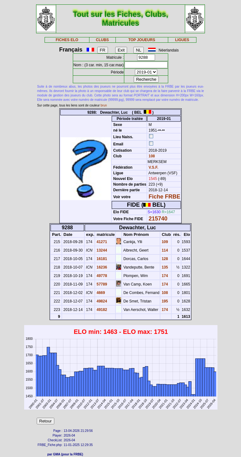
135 (164, 267)
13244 (101, 250)
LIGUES (182, 40)
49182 (101, 309)
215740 (158, 218)
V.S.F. (153, 167)
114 (164, 250)
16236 (101, 267)
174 (164, 276)
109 (164, 242)
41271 (101, 242)
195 (164, 301)
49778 (101, 276)
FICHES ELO (67, 40)
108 (151, 156)
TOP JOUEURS (141, 40)
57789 (101, 284)
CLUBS (102, 40)
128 (164, 259)
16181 (101, 259)
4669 (100, 293)
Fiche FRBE (164, 196)
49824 (101, 301)
